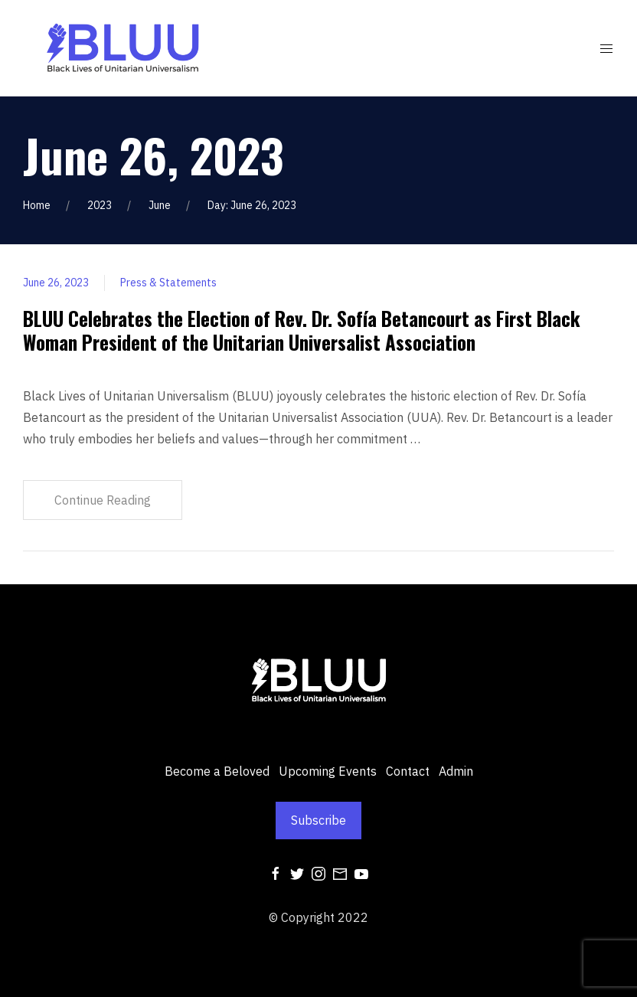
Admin (456, 771)
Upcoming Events (328, 771)
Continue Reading (102, 500)
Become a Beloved (217, 771)
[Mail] (340, 873)
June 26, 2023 (56, 282)
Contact (408, 771)
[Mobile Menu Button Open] (606, 49)
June (160, 205)
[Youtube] (361, 873)
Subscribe (318, 820)
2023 (99, 205)
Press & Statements (168, 282)
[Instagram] (318, 873)
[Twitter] (297, 873)
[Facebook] (275, 873)
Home (37, 205)
